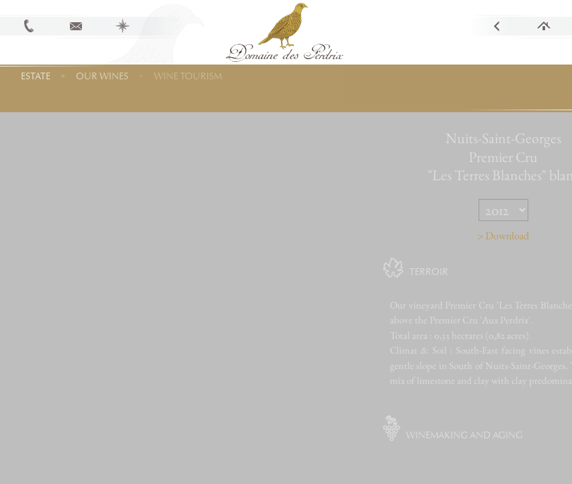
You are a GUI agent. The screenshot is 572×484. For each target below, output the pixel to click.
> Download (524, 236)
